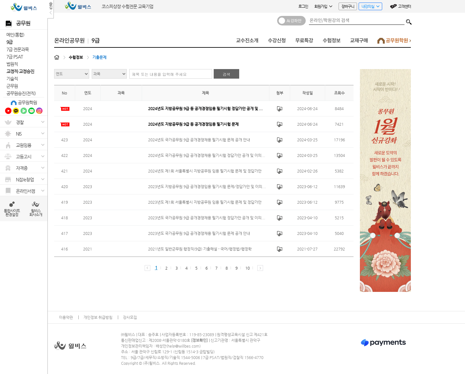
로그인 (303, 6)
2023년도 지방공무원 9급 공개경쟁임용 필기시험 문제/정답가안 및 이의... (207, 186)
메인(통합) (15, 34)
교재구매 (359, 40)
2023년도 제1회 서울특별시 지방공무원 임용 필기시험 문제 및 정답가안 (204, 202)
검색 (408, 20)
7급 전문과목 (17, 49)
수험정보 (331, 40)
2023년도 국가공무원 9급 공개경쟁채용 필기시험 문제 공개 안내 (199, 233)
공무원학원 (27, 102)
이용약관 (66, 317)
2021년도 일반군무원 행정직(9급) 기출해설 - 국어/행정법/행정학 (200, 249)
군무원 (12, 85)
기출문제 (99, 57)
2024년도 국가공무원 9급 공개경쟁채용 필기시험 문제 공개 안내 (199, 140)
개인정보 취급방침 (97, 317)
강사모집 (130, 317)
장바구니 (347, 6)
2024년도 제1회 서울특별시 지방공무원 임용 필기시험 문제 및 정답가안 (204, 171)
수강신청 (277, 40)
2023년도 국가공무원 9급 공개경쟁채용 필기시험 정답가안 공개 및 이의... (206, 217)
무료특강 (304, 40)
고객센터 (404, 6)
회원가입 (323, 6)
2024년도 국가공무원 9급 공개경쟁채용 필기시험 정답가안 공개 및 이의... (206, 155)
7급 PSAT (14, 56)
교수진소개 (247, 40)
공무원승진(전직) (21, 93)
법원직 (12, 64)
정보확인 (199, 340)
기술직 (12, 78)
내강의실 (369, 7)
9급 (9, 42)
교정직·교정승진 (20, 71)
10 (247, 268)
